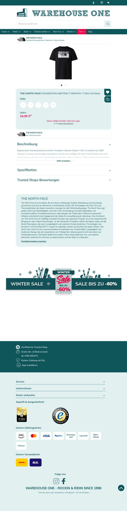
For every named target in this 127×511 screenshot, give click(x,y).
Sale (82, 31)
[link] (56, 484)
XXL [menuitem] (53, 105)
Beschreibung (27, 144)
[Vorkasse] (21, 446)
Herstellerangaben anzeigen (33, 241)
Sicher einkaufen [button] (60, 395)
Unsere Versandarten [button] (28, 454)
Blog (90, 31)
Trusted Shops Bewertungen (38, 180)
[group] (31, 347)
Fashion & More (42, 31)
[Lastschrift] (83, 436)
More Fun (58, 31)
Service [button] (60, 381)
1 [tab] (61, 85)
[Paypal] (58, 436)
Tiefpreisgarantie (64, 3)
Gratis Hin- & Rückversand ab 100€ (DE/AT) (35, 3)
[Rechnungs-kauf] (71, 436)
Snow (5, 31)
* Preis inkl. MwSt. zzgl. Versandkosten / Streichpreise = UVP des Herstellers (63, 493)
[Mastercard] (33, 436)
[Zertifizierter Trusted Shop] (27, 416)
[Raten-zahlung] (95, 436)
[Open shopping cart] (108, 2)
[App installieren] (27, 365)
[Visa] (46, 436)
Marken (71, 31)
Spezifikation (27, 170)
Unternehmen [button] (60, 388)
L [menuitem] (38, 105)
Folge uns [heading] (60, 474)
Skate (27, 31)
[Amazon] (21, 436)
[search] (60, 23)
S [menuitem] (23, 105)
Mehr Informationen (66, 123)
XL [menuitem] (46, 105)
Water (16, 31)
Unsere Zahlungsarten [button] (28, 427)
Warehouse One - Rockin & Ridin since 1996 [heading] (63, 488)
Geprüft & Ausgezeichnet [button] (30, 402)
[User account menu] (94, 2)
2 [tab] (65, 85)
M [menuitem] (30, 105)
